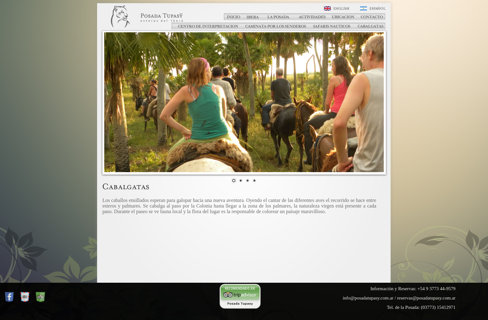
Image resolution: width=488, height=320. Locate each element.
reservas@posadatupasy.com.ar (426, 297)
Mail (25, 297)
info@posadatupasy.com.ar (368, 297)
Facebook (9, 297)
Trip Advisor (40, 297)
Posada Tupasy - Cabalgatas (157, 19)
